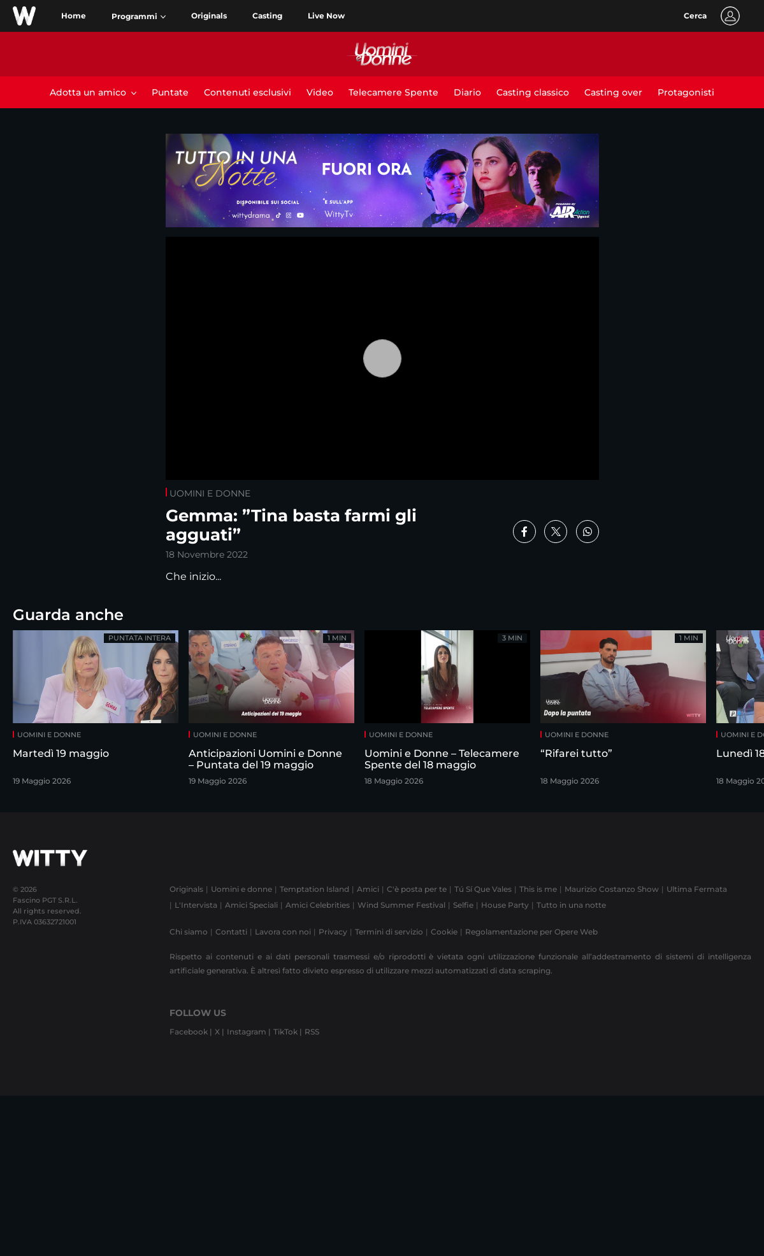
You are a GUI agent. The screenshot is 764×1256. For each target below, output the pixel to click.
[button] (139, 16)
